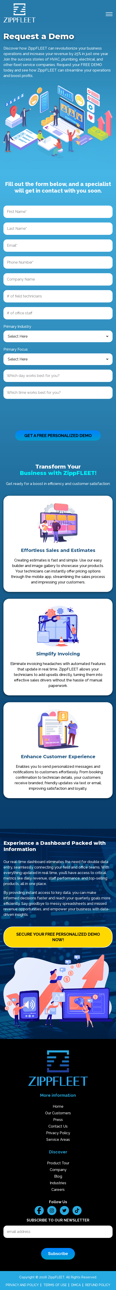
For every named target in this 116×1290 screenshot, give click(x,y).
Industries (58, 1183)
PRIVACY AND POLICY (22, 1285)
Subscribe (58, 1253)
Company (58, 1170)
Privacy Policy (58, 1133)
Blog (58, 1176)
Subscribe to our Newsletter (58, 1220)
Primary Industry (17, 326)
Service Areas (58, 1139)
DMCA (76, 1285)
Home (58, 1106)
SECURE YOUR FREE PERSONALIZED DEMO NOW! (58, 937)
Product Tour (58, 1163)
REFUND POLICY (97, 1285)
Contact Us (58, 1126)
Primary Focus (15, 349)
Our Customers (58, 1113)
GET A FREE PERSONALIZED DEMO (58, 435)
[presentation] (38, 412)
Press (58, 1120)
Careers (58, 1189)
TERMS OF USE (55, 1285)
